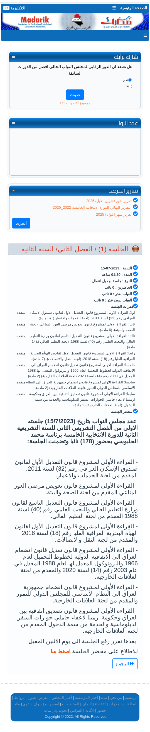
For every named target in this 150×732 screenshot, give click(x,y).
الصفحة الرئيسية (133, 8)
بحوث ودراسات (55, 710)
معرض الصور (39, 697)
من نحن (116, 697)
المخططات (70, 704)
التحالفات (130, 704)
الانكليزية (14, 8)
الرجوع (125, 663)
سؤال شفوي (32, 704)
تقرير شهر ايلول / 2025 (114, 214)
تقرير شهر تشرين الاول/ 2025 (109, 201)
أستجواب (52, 704)
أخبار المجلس (61, 697)
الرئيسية (131, 697)
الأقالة (89, 710)
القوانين (76, 710)
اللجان (87, 704)
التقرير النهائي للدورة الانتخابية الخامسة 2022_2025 (92, 207)
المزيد (21, 223)
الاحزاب (115, 704)
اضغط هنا (60, 651)
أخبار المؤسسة (86, 697)
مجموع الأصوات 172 (74, 103)
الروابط (20, 697)
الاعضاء (100, 704)
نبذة (104, 697)
